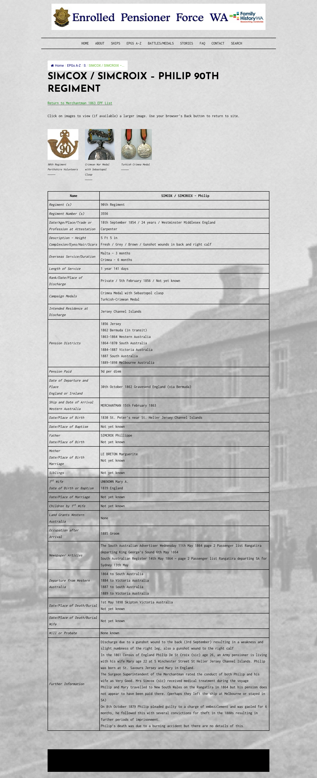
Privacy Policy (81, 762)
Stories (186, 43)
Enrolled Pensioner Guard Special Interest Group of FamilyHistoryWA (146, 752)
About (99, 43)
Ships (115, 43)
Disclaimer (60, 762)
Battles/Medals (161, 43)
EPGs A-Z (134, 43)
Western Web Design (94, 757)
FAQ (202, 43)
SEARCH (236, 43)
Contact (218, 43)
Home (85, 43)
